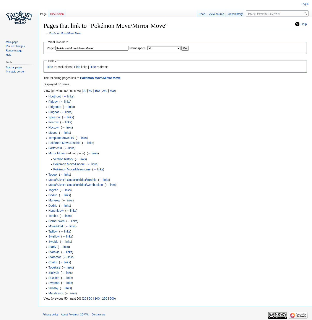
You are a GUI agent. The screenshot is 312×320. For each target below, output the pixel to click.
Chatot (52, 262)
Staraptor (54, 257)
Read (202, 14)
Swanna (53, 283)
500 (112, 90)
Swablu (53, 241)
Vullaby (53, 288)
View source (216, 14)
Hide (50, 67)
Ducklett (53, 278)
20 (84, 90)
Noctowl (53, 127)
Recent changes (15, 46)
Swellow (53, 236)
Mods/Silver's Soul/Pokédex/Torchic (72, 179)
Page (43, 14)
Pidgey (53, 101)
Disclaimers (98, 314)
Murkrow (54, 200)
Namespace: (137, 48)
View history (235, 14)
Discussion (57, 14)
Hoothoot (54, 96)
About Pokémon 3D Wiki (75, 314)
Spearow (54, 117)
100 (97, 90)
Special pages (14, 67)
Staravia (53, 252)
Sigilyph (53, 272)
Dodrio (52, 205)
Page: (51, 48)
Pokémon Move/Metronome (72, 169)
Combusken (56, 221)
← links (68, 96)
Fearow (53, 122)
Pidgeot (53, 112)
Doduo (52, 195)
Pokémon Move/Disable (64, 143)
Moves (52, 132)
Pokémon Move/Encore (69, 164)
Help (304, 24)
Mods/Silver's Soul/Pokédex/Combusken (75, 184)
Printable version (15, 71)
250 (104, 90)
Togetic (53, 190)
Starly (52, 247)
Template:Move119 (61, 138)
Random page (14, 50)
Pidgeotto (54, 107)
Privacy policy (50, 314)
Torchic (53, 216)
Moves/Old (55, 226)
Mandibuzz (55, 293)
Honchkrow (55, 210)
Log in (305, 4)
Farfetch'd (55, 148)
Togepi (52, 174)
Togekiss (54, 267)
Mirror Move (56, 153)
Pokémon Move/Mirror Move (65, 33)
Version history (63, 159)
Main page (12, 42)
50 (90, 90)
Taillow (52, 231)
